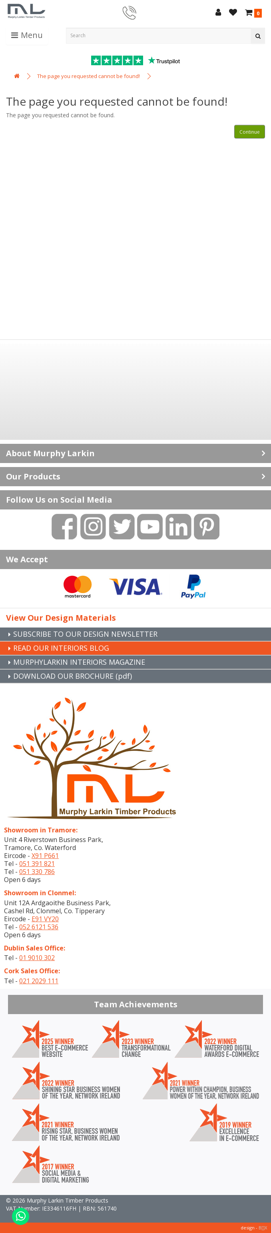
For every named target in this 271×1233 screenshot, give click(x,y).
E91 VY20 (45, 918)
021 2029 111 (38, 980)
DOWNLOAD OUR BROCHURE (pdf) (72, 676)
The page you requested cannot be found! (88, 76)
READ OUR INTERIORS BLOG (61, 648)
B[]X (263, 1228)
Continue (249, 131)
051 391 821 (37, 863)
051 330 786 (37, 871)
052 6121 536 (38, 926)
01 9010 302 (37, 957)
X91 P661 (45, 855)
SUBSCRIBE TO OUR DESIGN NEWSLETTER (85, 634)
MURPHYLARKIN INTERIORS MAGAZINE (79, 662)
